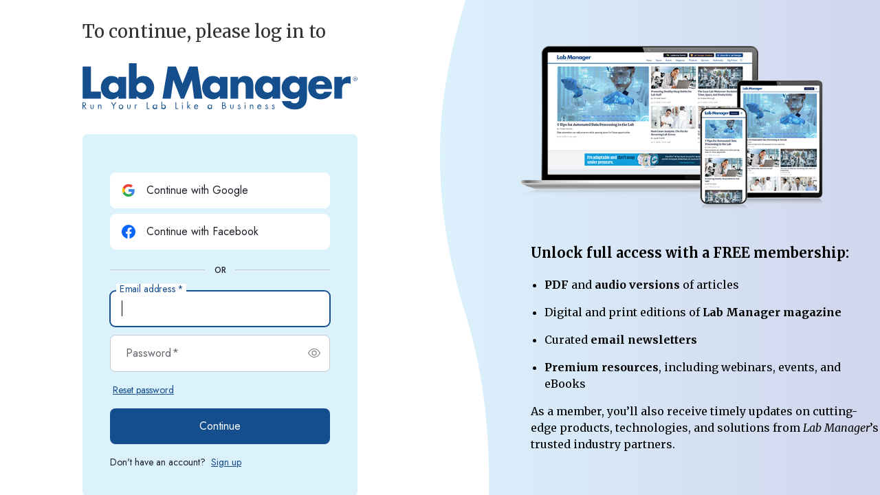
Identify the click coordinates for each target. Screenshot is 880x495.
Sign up (226, 462)
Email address (151, 289)
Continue (220, 426)
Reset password (143, 390)
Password (152, 353)
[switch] (314, 353)
